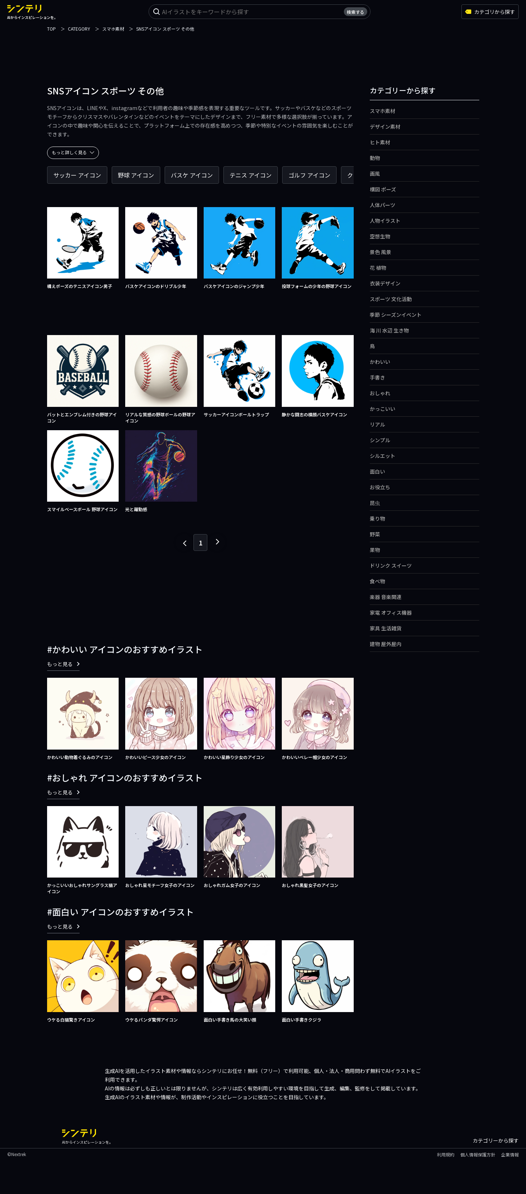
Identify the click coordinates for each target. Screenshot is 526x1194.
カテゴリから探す (490, 11)
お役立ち (380, 487)
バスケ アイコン (192, 175)
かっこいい (382, 408)
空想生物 (380, 236)
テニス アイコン (251, 175)
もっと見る (63, 664)
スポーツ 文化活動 (391, 299)
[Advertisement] (263, 49)
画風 (375, 173)
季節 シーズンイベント (396, 314)
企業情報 (510, 1154)
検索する (355, 12)
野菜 (375, 534)
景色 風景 (380, 252)
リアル (377, 424)
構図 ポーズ (383, 189)
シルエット (382, 455)
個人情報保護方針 (477, 1154)
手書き (377, 377)
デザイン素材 (385, 126)
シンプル (380, 440)
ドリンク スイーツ (391, 565)
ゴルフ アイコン (309, 175)
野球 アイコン (136, 175)
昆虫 (375, 502)
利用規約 (445, 1154)
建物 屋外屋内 (386, 643)
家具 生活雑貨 (386, 628)
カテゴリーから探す (496, 1140)
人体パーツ (382, 205)
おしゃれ (380, 393)
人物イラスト (385, 220)
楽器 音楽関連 (386, 596)
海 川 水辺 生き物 (389, 330)
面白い (377, 471)
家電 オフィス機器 (391, 612)
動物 (375, 158)
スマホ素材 (382, 110)
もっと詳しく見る (73, 152)
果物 (375, 549)
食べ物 (377, 581)
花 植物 (378, 267)
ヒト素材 (380, 142)
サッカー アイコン (77, 175)
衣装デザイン (385, 283)
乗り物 (377, 518)
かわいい (380, 361)
